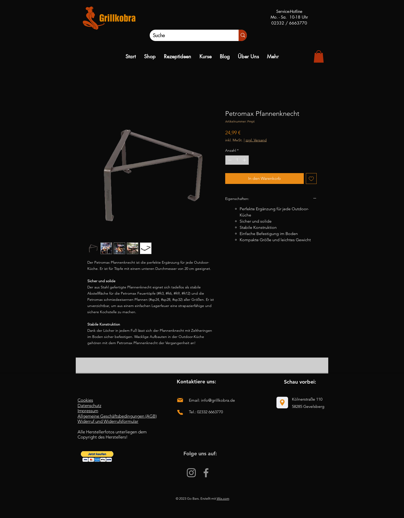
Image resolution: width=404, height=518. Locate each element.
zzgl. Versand (256, 140)
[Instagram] (191, 473)
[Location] (282, 402)
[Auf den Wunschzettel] (311, 178)
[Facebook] (206, 473)
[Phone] (180, 412)
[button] (97, 456)
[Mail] (180, 400)
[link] (319, 56)
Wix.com (223, 498)
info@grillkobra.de (218, 400)
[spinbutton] (237, 160)
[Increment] (245, 160)
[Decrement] (229, 160)
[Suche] (189, 35)
